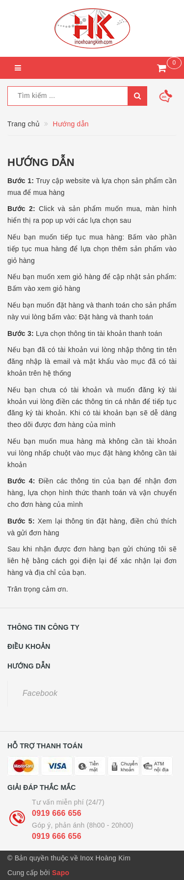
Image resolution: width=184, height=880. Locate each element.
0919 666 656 (56, 813)
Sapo (60, 873)
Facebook (40, 693)
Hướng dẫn (41, 162)
